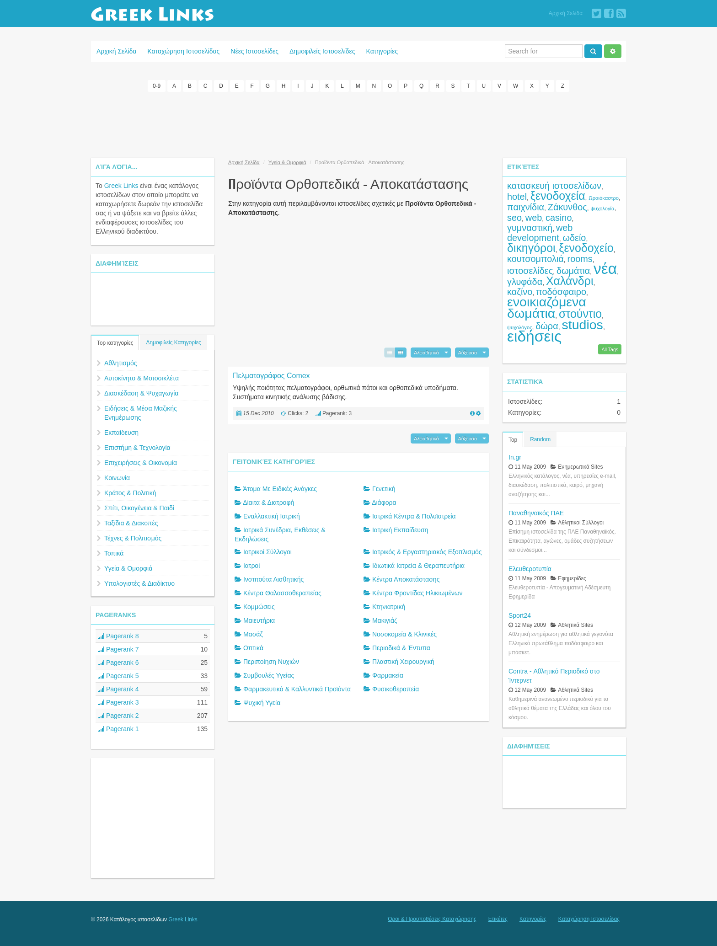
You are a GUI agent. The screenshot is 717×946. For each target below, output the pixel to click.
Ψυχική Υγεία (261, 702)
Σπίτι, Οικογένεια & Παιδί (139, 508)
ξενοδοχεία (557, 195)
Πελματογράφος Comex (271, 375)
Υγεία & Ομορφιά (128, 568)
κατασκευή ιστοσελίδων (554, 186)
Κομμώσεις (259, 606)
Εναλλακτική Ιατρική (271, 516)
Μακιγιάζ (384, 620)
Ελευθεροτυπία (529, 568)
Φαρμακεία (387, 675)
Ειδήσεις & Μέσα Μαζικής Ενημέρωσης (140, 413)
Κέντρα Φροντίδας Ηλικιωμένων (417, 593)
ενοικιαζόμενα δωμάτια (546, 307)
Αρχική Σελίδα (566, 13)
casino (559, 218)
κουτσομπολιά (535, 259)
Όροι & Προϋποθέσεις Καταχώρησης (432, 919)
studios (582, 324)
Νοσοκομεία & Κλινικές (404, 634)
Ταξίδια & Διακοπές (131, 523)
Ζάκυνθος (567, 207)
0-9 (157, 86)
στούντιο (580, 313)
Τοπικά (113, 553)
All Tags (609, 349)
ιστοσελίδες (530, 271)
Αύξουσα (467, 352)
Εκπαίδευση (121, 432)
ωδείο (574, 238)
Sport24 (519, 615)
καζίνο (519, 292)
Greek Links (121, 185)
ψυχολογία (603, 208)
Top (512, 439)
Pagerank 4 (118, 689)
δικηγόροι (531, 247)
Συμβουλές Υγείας (268, 675)
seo (514, 218)
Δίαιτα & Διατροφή (268, 502)
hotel (517, 197)
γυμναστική (529, 228)
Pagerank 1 (118, 728)
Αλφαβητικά (426, 352)
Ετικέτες (498, 919)
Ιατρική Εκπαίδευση (400, 530)
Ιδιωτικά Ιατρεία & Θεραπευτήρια (418, 565)
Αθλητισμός (120, 363)
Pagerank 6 (118, 662)
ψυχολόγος (519, 327)
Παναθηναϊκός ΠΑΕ (536, 512)
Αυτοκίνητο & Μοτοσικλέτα (141, 378)
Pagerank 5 (118, 675)
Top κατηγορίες (115, 343)
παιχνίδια (525, 207)
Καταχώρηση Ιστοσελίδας (183, 51)
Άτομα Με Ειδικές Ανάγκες (280, 488)
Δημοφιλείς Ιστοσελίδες (322, 51)
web (533, 218)
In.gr (514, 456)
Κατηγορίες (382, 51)
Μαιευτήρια (259, 620)
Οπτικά (253, 648)
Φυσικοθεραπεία (395, 689)
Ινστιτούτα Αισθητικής (273, 579)
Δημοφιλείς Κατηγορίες (173, 342)
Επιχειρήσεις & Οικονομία (140, 462)
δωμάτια (573, 271)
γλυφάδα (524, 282)
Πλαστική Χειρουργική (403, 661)
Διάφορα (384, 502)
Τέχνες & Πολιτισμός (132, 538)
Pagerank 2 (118, 715)
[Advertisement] (358, 123)
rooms (580, 259)
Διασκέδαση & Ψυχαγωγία (141, 393)
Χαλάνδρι (570, 280)
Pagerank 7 (118, 649)
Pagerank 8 (118, 636)
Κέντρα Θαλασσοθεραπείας (282, 593)
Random (540, 439)
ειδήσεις (534, 336)
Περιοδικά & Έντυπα (401, 648)
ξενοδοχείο (586, 247)
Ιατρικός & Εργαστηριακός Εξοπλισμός (427, 552)
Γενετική (384, 488)
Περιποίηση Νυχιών (271, 661)
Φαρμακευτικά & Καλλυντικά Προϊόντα (297, 689)
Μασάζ (253, 634)
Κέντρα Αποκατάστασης (405, 579)
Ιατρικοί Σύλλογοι (267, 552)
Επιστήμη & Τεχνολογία (137, 447)
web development (540, 233)
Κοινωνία (117, 477)
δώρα (546, 326)
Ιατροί (251, 565)
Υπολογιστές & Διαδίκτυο (139, 583)
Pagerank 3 (118, 702)
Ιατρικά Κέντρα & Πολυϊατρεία (414, 516)
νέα (605, 268)
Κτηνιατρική (388, 606)
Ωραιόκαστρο (604, 198)
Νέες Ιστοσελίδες (254, 51)
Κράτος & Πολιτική (130, 493)
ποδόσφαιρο (561, 292)
